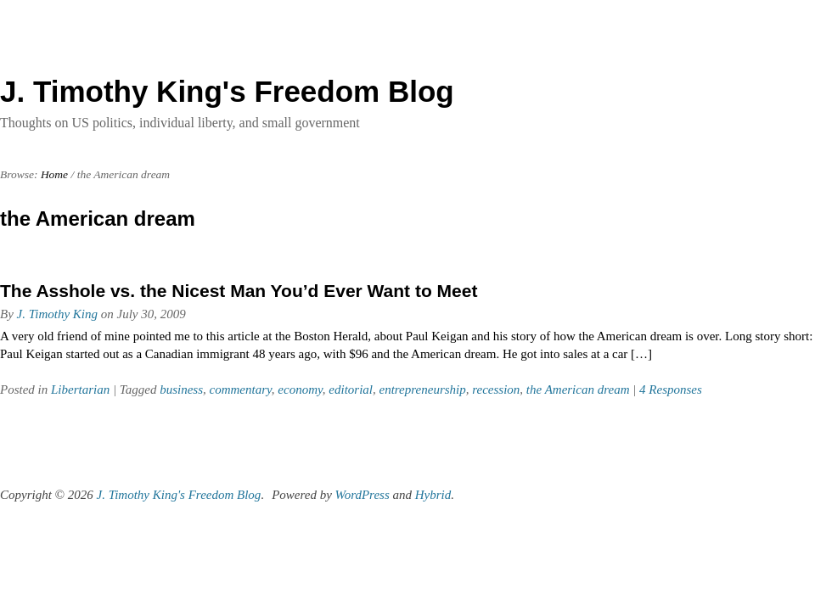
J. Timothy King (57, 314)
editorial (351, 389)
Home (54, 174)
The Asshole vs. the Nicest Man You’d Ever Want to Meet (238, 290)
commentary (241, 389)
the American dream (578, 389)
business (181, 389)
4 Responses (670, 389)
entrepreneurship (422, 389)
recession (496, 389)
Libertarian (80, 389)
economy (300, 389)
